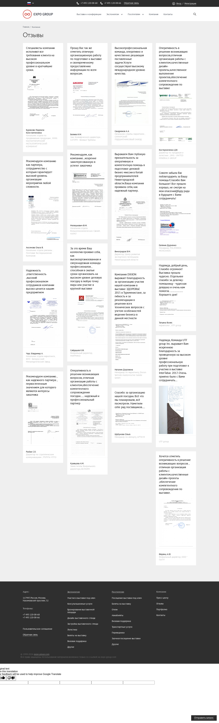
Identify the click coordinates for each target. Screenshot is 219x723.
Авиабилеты (117, 615)
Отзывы (160, 603)
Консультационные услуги (79, 603)
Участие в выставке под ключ (81, 598)
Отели (115, 609)
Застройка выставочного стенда (82, 623)
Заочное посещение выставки (126, 638)
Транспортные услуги (122, 627)
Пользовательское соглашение (37, 629)
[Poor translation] (11, 678)
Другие (70, 647)
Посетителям (134, 14)
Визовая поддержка (77, 641)
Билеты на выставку (77, 635)
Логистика (72, 629)
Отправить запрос (204, 717)
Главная (26, 27)
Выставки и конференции (89, 14)
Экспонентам (112, 14)
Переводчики (118, 632)
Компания (153, 14)
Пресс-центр (162, 597)
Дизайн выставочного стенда (81, 618)
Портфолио (161, 609)
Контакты (167, 14)
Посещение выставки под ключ (127, 598)
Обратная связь (131, 3)
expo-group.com (41, 654)
